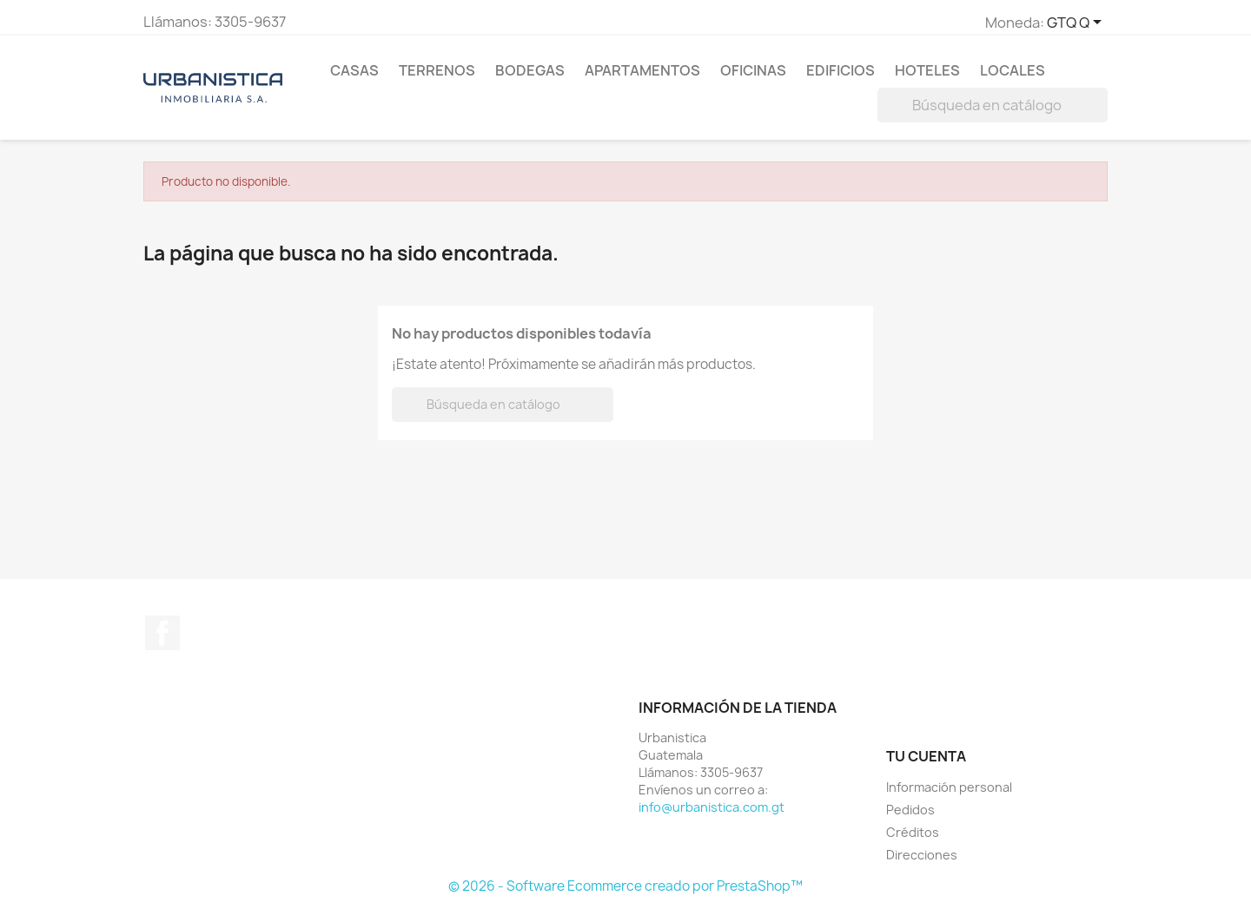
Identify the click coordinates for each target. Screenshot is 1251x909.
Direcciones (921, 854)
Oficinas (753, 70)
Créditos (912, 832)
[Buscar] (992, 105)
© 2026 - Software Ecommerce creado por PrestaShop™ (625, 886)
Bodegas (530, 70)
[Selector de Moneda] (1077, 23)
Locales (1012, 70)
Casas (354, 70)
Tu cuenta (926, 756)
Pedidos (910, 809)
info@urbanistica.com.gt (711, 807)
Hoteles (927, 70)
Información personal (949, 787)
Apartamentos (642, 70)
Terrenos (437, 70)
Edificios (840, 70)
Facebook (162, 633)
